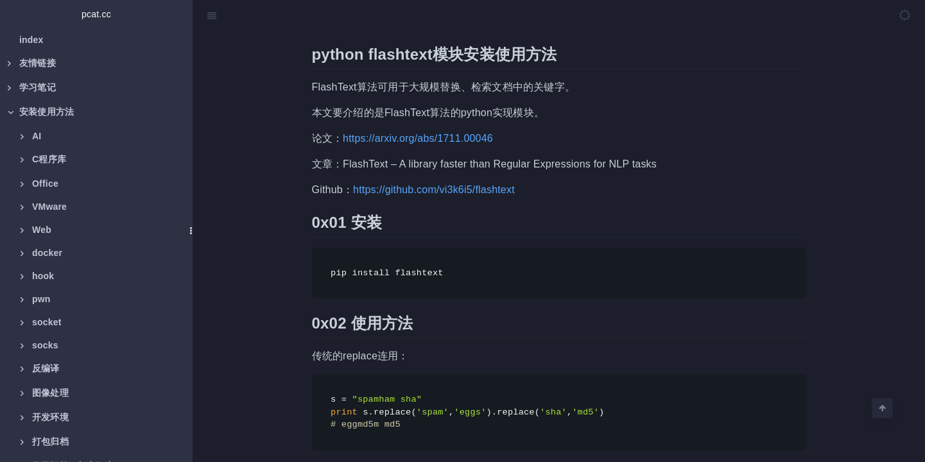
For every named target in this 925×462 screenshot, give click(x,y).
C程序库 (43, 159)
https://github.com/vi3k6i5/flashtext (434, 189)
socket (41, 322)
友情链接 (32, 63)
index (31, 40)
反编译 (40, 368)
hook (37, 276)
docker (41, 253)
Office (39, 183)
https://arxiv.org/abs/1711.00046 (418, 138)
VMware (44, 206)
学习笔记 (32, 87)
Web (36, 230)
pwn (36, 299)
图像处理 (45, 393)
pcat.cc (96, 14)
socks (39, 345)
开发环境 (45, 417)
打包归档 (45, 441)
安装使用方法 (41, 112)
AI (31, 136)
